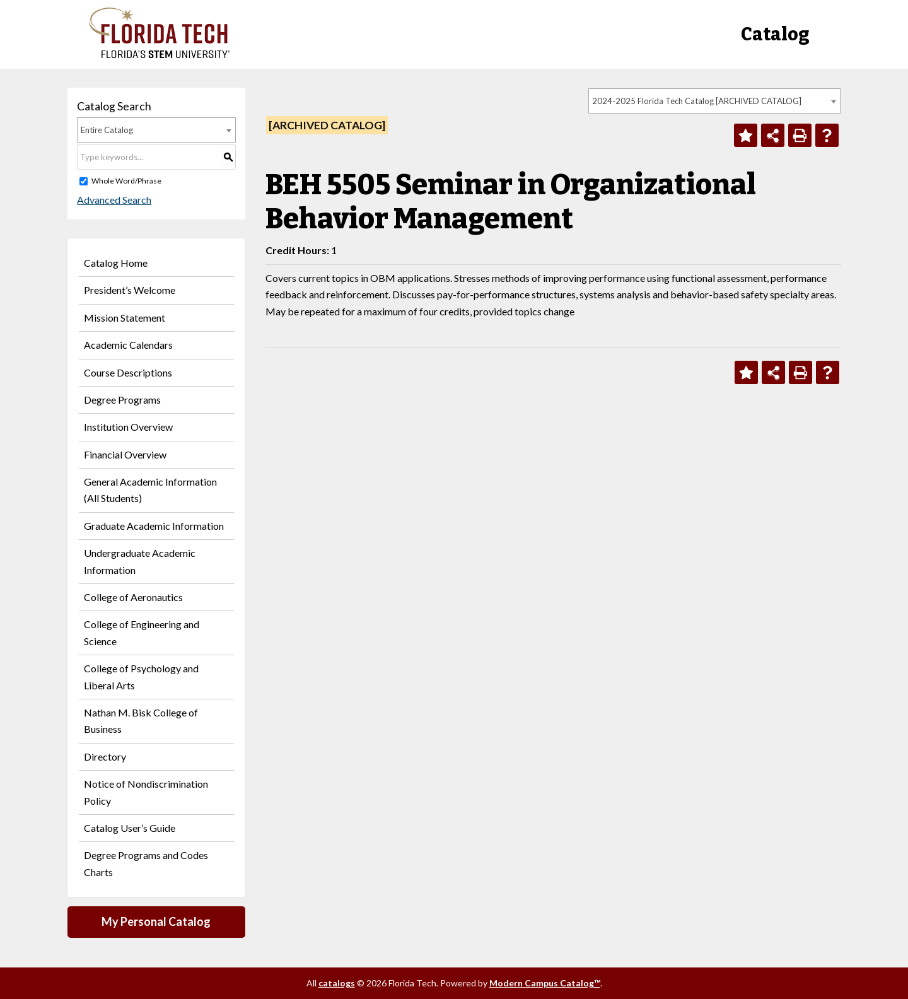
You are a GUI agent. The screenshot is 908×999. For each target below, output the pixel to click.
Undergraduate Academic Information (139, 561)
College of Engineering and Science (141, 632)
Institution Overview (128, 427)
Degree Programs (122, 400)
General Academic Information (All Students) (150, 490)
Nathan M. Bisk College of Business (141, 720)
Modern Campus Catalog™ (544, 983)
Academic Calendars (128, 345)
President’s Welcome (129, 290)
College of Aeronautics (133, 597)
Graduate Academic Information (154, 526)
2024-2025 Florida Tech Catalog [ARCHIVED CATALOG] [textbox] (696, 101)
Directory (105, 756)
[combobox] (714, 101)
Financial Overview (125, 454)
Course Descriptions (128, 372)
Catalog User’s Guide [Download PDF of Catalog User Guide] (129, 828)
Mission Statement (124, 318)
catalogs (336, 983)
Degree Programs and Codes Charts (146, 863)
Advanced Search (114, 200)
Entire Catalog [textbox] (107, 130)
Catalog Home (116, 263)
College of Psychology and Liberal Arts (141, 676)
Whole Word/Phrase (126, 180)
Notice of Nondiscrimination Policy (146, 792)
